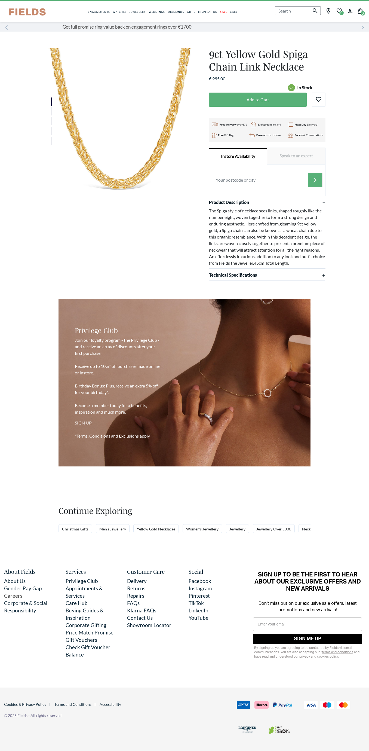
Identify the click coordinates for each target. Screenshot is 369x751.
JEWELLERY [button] (137, 11)
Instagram (200, 588)
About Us (15, 581)
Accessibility (110, 704)
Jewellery (237, 529)
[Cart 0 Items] (360, 10)
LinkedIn (198, 610)
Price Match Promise (89, 632)
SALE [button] (223, 11)
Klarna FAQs (141, 610)
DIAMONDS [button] (176, 11)
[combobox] (298, 11)
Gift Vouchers (81, 640)
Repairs (135, 596)
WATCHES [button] (120, 11)
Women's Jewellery (202, 529)
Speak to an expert (296, 156)
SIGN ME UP (307, 638)
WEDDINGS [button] (157, 11)
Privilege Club (82, 581)
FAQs (133, 603)
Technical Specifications (267, 275)
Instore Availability (238, 156)
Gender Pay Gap (23, 588)
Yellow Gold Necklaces (156, 529)
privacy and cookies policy (318, 656)
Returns (136, 588)
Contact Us (140, 618)
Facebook (200, 581)
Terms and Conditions (72, 704)
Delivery (137, 581)
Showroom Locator (149, 625)
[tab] (238, 156)
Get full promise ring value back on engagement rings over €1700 (180, 27)
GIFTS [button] (191, 11)
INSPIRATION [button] (207, 11)
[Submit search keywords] (315, 11)
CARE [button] (234, 11)
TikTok (196, 603)
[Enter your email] (307, 624)
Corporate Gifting (86, 625)
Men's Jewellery (112, 529)
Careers (13, 596)
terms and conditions (337, 652)
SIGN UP (83, 422)
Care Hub (77, 603)
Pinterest (199, 596)
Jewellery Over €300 (273, 529)
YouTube (198, 618)
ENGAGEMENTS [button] (99, 11)
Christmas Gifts (75, 529)
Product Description (267, 202)
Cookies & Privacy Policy (25, 704)
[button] (350, 10)
